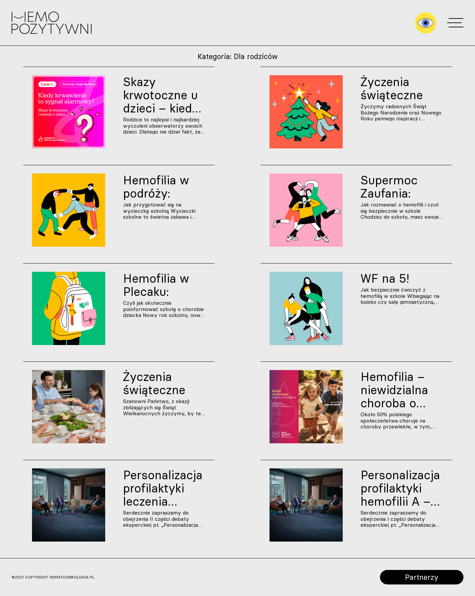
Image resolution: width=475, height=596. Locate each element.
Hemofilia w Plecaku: (156, 285)
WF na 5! (385, 278)
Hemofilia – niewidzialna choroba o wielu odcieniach (394, 390)
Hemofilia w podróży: (156, 186)
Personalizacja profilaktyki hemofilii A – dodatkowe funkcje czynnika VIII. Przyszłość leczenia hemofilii (400, 488)
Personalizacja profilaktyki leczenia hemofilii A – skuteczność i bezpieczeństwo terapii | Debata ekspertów (164, 488)
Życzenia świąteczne (392, 88)
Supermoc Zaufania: (389, 186)
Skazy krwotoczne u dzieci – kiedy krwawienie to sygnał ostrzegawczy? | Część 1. (164, 95)
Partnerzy (421, 577)
